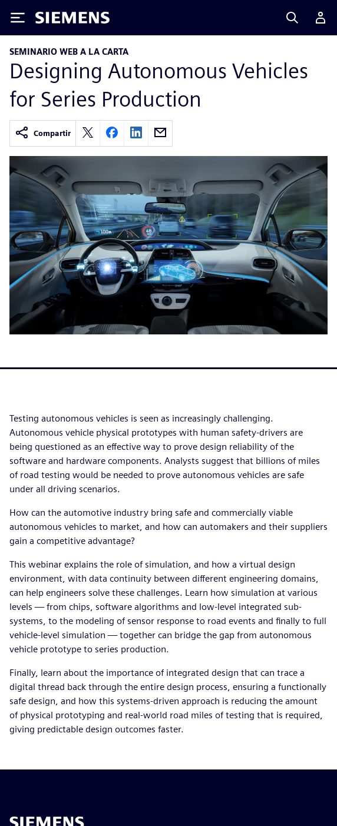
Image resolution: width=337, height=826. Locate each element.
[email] (160, 133)
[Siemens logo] (72, 18)
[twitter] (88, 133)
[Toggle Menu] (17, 17)
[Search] (292, 17)
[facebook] (112, 133)
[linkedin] (136, 133)
